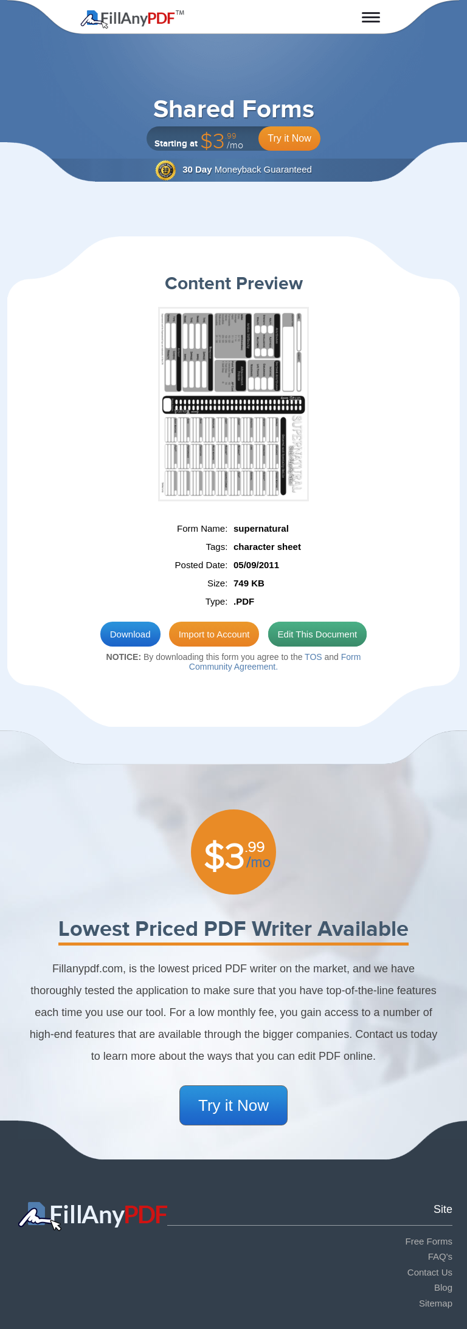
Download (130, 634)
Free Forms (428, 1241)
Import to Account (214, 634)
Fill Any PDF (132, 19)
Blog (443, 1287)
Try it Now (289, 138)
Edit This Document (318, 634)
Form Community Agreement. (275, 662)
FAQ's (440, 1256)
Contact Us (429, 1272)
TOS (313, 657)
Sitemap (435, 1303)
